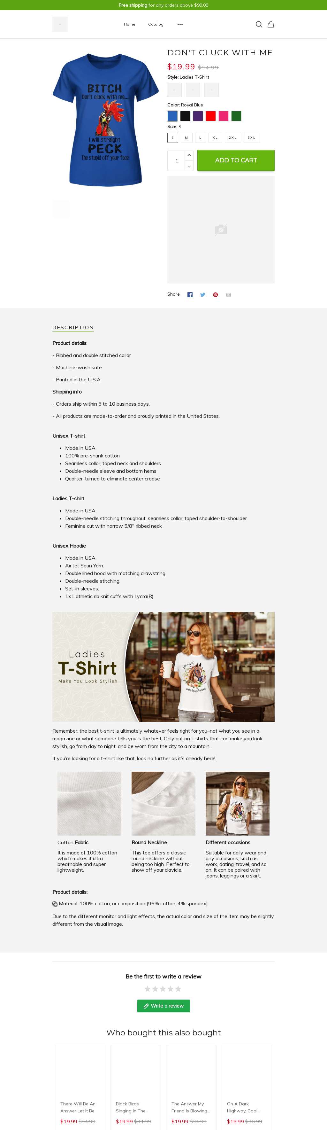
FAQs (58, 1032)
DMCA (58, 1040)
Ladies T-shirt (194, 77)
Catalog (156, 24)
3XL (252, 138)
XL (215, 138)
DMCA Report (260, 1061)
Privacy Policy (143, 1006)
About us (61, 1006)
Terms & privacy (69, 1023)
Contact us (63, 1014)
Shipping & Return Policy (154, 1014)
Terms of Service (146, 1023)
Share (173, 294)
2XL (233, 138)
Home (129, 24)
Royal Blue (192, 105)
